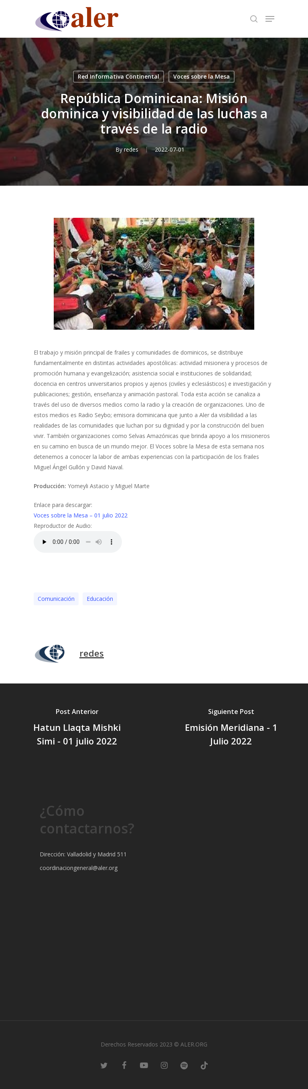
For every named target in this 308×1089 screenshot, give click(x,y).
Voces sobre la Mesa (201, 76)
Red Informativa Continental (118, 76)
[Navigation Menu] (269, 19)
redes (131, 149)
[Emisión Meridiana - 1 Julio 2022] (231, 728)
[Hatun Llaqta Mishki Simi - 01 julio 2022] (77, 728)
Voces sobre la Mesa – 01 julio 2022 (81, 515)
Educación (100, 598)
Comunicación (56, 598)
